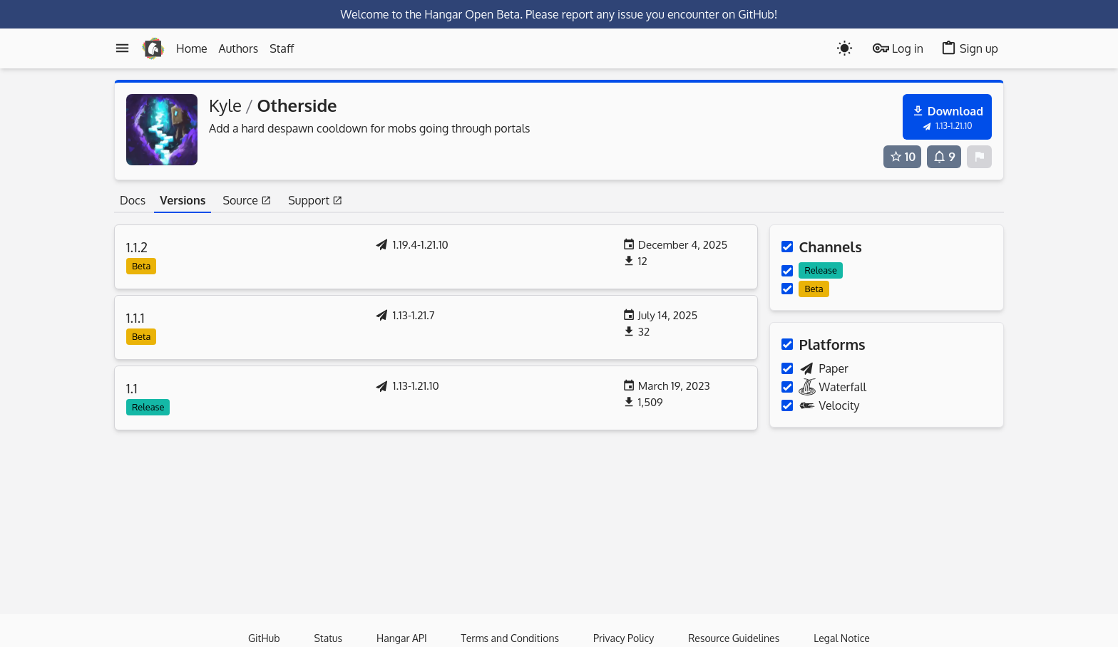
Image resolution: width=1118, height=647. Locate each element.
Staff (282, 48)
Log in (898, 48)
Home (191, 48)
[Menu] (122, 48)
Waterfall (823, 386)
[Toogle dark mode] (844, 48)
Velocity (820, 405)
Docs (132, 200)
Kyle (225, 105)
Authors (239, 48)
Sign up (969, 48)
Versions (182, 200)
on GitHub (748, 14)
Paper (814, 368)
